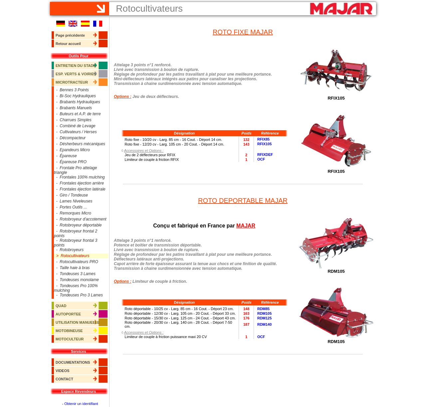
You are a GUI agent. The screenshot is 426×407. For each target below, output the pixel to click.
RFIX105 (264, 144)
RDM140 (264, 324)
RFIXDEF (265, 155)
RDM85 (263, 309)
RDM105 (264, 313)
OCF (261, 160)
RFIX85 (263, 140)
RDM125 (264, 318)
